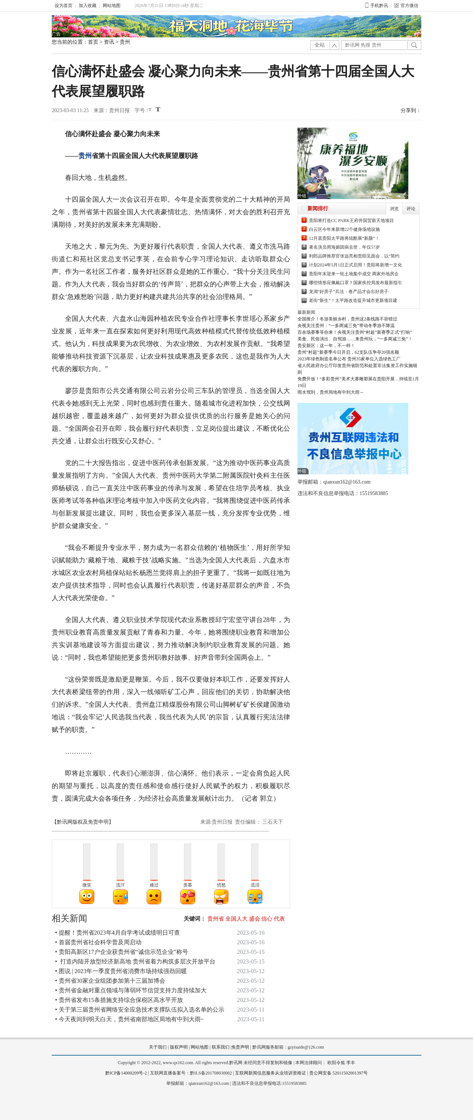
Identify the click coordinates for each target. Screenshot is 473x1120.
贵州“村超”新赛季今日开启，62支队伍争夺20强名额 (348, 352)
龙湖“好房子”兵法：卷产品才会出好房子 (348, 291)
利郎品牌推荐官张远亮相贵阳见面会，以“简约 (354, 256)
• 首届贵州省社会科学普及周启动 (98, 942)
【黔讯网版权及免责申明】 (83, 822)
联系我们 (220, 1047)
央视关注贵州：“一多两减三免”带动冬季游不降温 (346, 325)
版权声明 (179, 1047)
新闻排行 (317, 208)
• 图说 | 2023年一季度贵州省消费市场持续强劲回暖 (121, 971)
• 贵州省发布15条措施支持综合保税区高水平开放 (119, 1000)
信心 (266, 919)
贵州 (125, 42)
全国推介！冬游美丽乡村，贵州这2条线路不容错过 (347, 319)
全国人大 (236, 919)
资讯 (109, 42)
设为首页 (63, 5)
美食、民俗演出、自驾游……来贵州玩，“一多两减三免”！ (354, 339)
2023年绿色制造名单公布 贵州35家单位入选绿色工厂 (349, 358)
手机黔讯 (376, 5)
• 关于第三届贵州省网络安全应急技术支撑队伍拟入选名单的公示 (139, 1009)
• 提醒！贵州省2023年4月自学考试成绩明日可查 (117, 932)
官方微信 (406, 5)
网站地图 (111, 5)
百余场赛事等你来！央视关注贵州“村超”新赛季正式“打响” (354, 332)
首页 (93, 42)
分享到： (411, 110)
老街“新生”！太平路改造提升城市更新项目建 (353, 300)
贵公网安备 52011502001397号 (338, 1073)
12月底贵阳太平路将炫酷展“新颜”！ (344, 238)
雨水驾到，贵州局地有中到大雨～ (330, 392)
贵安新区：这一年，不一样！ (326, 345)
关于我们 (158, 1047)
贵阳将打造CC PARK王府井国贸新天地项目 (351, 220)
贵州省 (215, 919)
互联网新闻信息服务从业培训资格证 (270, 1073)
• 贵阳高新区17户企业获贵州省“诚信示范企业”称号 (121, 952)
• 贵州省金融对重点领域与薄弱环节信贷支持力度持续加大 (131, 990)
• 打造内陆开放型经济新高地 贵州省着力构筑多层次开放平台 (135, 961)
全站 (319, 45)
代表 (279, 919)
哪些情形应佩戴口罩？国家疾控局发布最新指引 (355, 282)
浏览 (394, 208)
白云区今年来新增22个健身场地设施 (344, 229)
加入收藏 (87, 5)
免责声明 (240, 1047)
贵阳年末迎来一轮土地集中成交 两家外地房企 (354, 273)
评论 (410, 208)
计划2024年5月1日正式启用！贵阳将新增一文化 (355, 265)
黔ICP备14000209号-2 (126, 1073)
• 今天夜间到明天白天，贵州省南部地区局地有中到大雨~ (129, 1019)
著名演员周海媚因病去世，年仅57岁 (344, 247)
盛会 (254, 919)
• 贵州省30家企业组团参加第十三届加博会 (110, 981)
